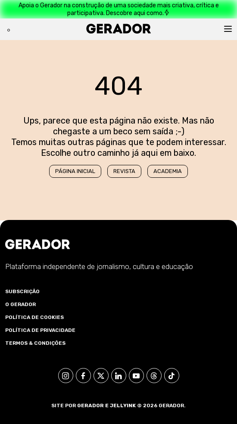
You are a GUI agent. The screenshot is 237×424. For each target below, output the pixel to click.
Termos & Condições (35, 343)
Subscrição (22, 291)
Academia (167, 171)
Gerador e (93, 405)
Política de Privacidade (40, 330)
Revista (124, 171)
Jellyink (123, 405)
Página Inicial (75, 171)
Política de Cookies (34, 317)
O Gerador (20, 304)
